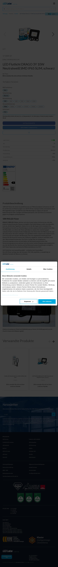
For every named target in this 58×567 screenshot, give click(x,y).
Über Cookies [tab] (48, 269)
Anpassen (28, 301)
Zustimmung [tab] (10, 269)
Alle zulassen (46, 301)
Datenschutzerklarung (10, 295)
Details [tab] (29, 269)
